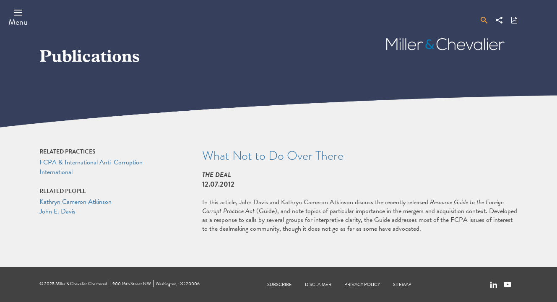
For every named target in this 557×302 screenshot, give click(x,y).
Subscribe (279, 284)
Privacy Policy (362, 284)
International (56, 172)
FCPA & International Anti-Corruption (91, 162)
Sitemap (402, 284)
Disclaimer (318, 284)
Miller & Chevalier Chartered (81, 283)
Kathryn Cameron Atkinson (75, 202)
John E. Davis (57, 211)
